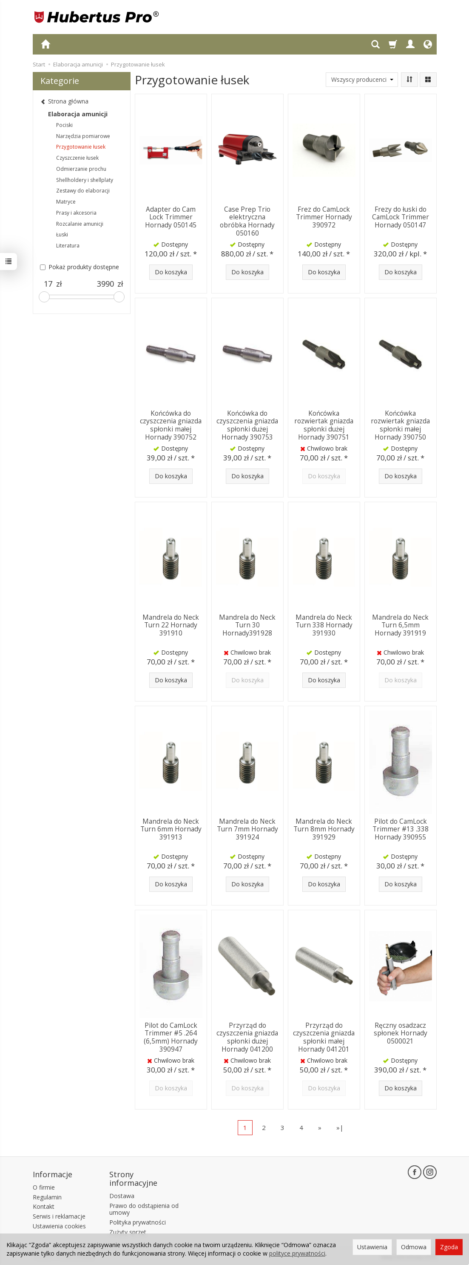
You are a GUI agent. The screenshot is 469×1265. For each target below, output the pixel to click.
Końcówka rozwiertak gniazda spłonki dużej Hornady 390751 (323, 425)
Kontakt (43, 1206)
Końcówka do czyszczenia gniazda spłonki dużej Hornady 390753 (247, 425)
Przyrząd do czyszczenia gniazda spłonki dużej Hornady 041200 (247, 1037)
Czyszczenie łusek (77, 157)
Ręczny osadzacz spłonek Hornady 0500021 (400, 1033)
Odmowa (413, 1247)
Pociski (64, 125)
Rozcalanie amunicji (79, 223)
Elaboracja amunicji (78, 114)
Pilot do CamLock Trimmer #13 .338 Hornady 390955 (400, 829)
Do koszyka (171, 272)
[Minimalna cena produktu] (48, 284)
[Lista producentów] (362, 79)
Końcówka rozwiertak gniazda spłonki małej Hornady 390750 (400, 425)
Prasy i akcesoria (76, 212)
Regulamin (47, 1197)
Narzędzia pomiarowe (83, 136)
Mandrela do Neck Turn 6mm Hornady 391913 (171, 829)
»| (340, 1127)
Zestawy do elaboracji (83, 190)
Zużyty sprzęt (127, 1232)
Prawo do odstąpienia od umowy (144, 1208)
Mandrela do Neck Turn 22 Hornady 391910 (170, 625)
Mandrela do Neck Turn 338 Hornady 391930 (324, 625)
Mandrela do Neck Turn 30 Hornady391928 (247, 625)
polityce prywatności (297, 1253)
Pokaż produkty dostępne (79, 267)
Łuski (62, 234)
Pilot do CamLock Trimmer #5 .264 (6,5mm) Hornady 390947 (171, 1037)
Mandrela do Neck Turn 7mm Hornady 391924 (247, 829)
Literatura (68, 245)
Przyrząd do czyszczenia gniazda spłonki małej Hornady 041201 (324, 1037)
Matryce (66, 201)
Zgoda (449, 1247)
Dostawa (121, 1195)
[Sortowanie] (409, 79)
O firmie (44, 1187)
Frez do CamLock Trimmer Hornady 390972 (324, 217)
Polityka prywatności (137, 1222)
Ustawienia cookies (59, 1226)
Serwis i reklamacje (59, 1216)
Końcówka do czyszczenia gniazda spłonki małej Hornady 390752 (171, 425)
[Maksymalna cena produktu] (105, 284)
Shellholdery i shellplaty (84, 180)
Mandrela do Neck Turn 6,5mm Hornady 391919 (400, 625)
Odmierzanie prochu (81, 168)
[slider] (44, 296)
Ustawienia (372, 1247)
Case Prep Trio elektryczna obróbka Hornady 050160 (247, 221)
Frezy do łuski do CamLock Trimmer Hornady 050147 (400, 217)
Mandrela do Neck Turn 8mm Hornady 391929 (324, 829)
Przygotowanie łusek (80, 146)
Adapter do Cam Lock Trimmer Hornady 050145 (170, 217)
